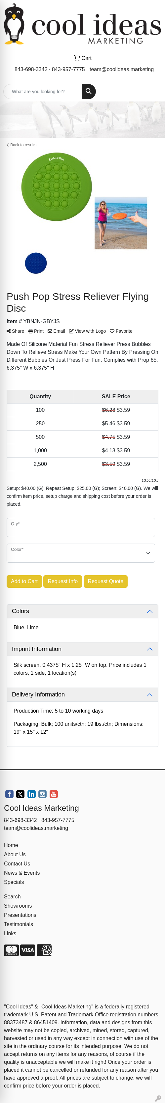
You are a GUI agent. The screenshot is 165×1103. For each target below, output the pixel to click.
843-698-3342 (31, 69)
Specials (14, 882)
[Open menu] (151, 91)
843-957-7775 (68, 69)
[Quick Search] (42, 91)
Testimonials (18, 924)
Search (12, 896)
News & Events (22, 873)
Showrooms (18, 906)
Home (11, 845)
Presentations (20, 915)
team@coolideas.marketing (122, 69)
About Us (15, 854)
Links (10, 933)
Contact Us (17, 863)
